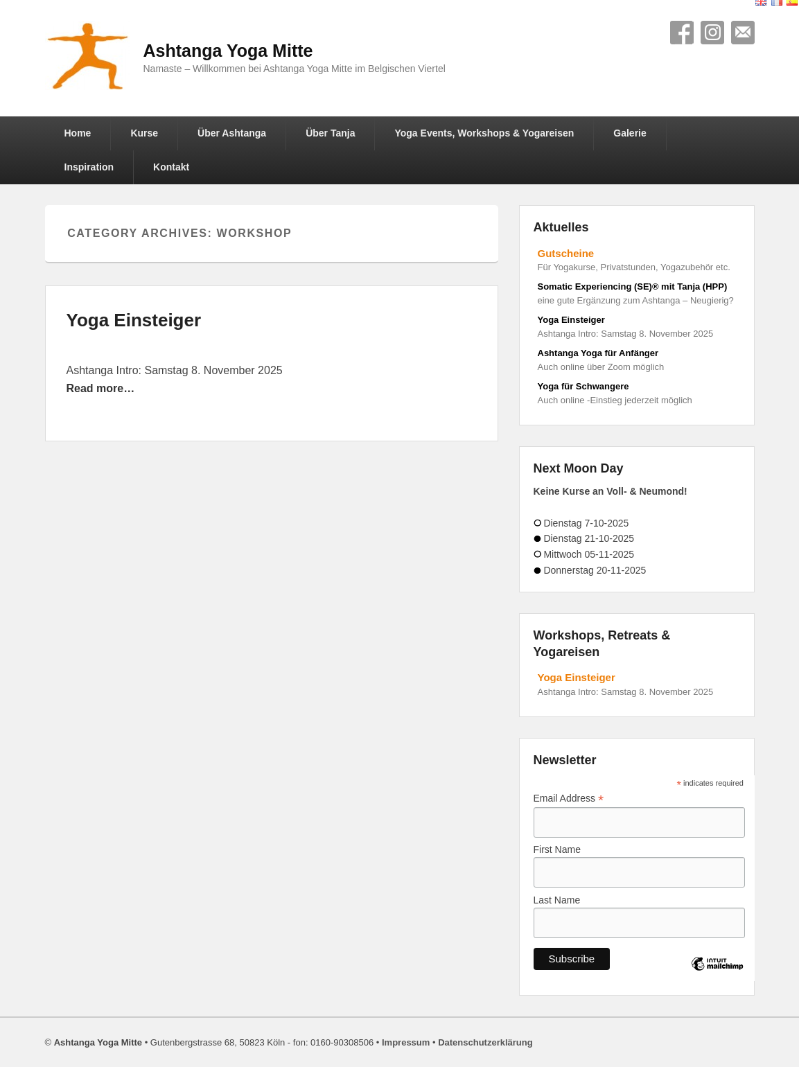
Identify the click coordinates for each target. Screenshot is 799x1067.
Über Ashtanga (231, 133)
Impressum (406, 1042)
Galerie (629, 133)
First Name (557, 849)
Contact (743, 32)
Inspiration (89, 167)
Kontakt (171, 167)
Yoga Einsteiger (134, 320)
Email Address (569, 798)
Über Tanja (330, 133)
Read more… (101, 388)
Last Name (557, 900)
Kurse (144, 133)
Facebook (682, 32)
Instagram (712, 32)
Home (77, 133)
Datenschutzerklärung (485, 1042)
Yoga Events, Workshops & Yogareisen (484, 133)
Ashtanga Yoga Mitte (228, 50)
